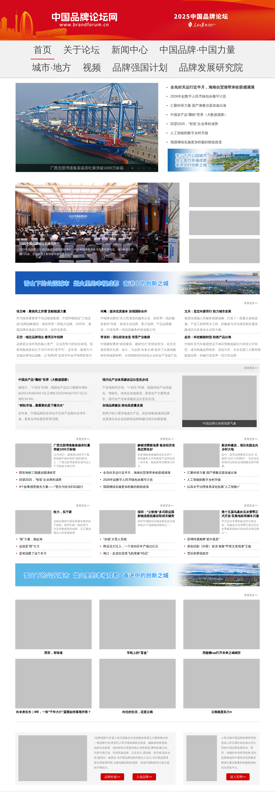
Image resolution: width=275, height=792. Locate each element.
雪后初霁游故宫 (198, 553)
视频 (92, 67)
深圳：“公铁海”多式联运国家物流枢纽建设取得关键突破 (156, 516)
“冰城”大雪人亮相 (115, 539)
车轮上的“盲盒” (137, 652)
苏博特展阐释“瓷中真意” (203, 539)
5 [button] (155, 168)
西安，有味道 (53, 652)
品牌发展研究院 (211, 67)
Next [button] (151, 127)
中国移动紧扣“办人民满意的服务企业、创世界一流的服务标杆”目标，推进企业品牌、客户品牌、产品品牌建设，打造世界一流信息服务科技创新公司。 (137, 324)
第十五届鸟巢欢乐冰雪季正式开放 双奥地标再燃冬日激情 (240, 516)
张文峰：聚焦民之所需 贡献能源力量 (41, 311)
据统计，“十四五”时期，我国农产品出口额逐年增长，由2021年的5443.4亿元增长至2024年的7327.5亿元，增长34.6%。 (54, 393)
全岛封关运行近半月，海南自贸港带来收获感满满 (136, 472)
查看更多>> (251, 303)
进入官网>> (238, 776)
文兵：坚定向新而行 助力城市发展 (207, 311)
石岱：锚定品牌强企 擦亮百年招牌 (39, 337)
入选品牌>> (144, 776)
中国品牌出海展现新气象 (219, 423)
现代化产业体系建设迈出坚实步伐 (125, 379)
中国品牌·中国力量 (197, 50)
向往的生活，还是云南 (137, 712)
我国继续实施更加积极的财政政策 (126, 486)
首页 (42, 50)
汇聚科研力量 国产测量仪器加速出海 (212, 472)
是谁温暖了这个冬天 (33, 553)
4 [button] (149, 168)
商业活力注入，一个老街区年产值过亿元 (130, 546)
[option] (87, 128)
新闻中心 (129, 50)
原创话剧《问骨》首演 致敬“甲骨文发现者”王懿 (219, 546)
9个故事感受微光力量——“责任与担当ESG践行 (51, 486)
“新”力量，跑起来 (31, 539)
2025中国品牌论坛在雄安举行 (39, 243)
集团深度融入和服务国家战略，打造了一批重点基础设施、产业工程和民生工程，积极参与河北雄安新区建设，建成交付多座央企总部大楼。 (222, 324)
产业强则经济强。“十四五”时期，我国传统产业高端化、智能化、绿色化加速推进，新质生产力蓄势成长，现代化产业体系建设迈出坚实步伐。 (137, 393)
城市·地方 (51, 67)
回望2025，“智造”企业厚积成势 (40, 479)
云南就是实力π (221, 712)
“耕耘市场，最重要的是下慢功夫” (41, 405)
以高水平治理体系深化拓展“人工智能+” (213, 486)
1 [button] (132, 168)
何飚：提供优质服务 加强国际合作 (123, 311)
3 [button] (144, 168)
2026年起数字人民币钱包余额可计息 (128, 479)
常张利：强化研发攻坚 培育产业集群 (125, 337)
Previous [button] (22, 127)
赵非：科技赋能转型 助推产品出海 (207, 337)
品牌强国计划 (139, 67)
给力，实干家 (62, 512)
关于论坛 (81, 50)
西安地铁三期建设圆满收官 (37, 472)
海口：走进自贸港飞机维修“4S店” (126, 553)
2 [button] (138, 168)
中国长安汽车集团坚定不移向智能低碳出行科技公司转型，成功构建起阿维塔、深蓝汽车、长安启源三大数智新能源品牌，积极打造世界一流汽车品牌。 (222, 349)
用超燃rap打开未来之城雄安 (221, 652)
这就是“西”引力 (29, 546)
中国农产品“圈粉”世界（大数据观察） (44, 379)
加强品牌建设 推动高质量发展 (122, 405)
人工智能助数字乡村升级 (204, 479)
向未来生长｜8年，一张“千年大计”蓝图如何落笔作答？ (53, 712)
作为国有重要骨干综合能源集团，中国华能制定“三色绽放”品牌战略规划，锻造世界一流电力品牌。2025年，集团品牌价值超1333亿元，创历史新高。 (53, 324)
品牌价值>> (112, 776)
